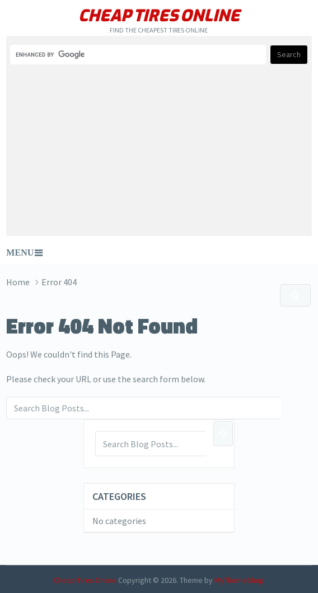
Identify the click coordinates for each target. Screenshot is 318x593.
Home (18, 282)
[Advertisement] (158, 149)
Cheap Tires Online (159, 15)
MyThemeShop (239, 580)
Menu (20, 252)
